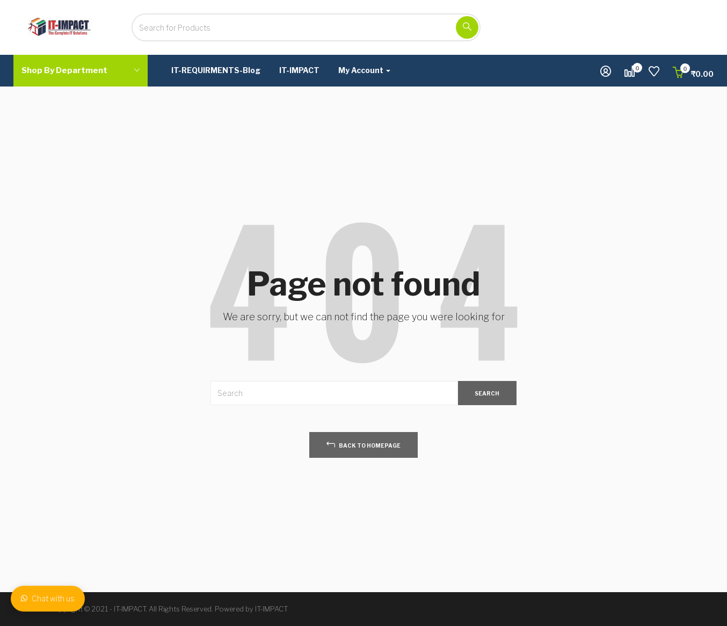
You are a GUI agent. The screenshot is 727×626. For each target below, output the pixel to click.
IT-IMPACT (299, 70)
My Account (364, 70)
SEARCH (487, 393)
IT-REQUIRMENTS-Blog (215, 70)
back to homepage (363, 444)
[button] (693, 73)
